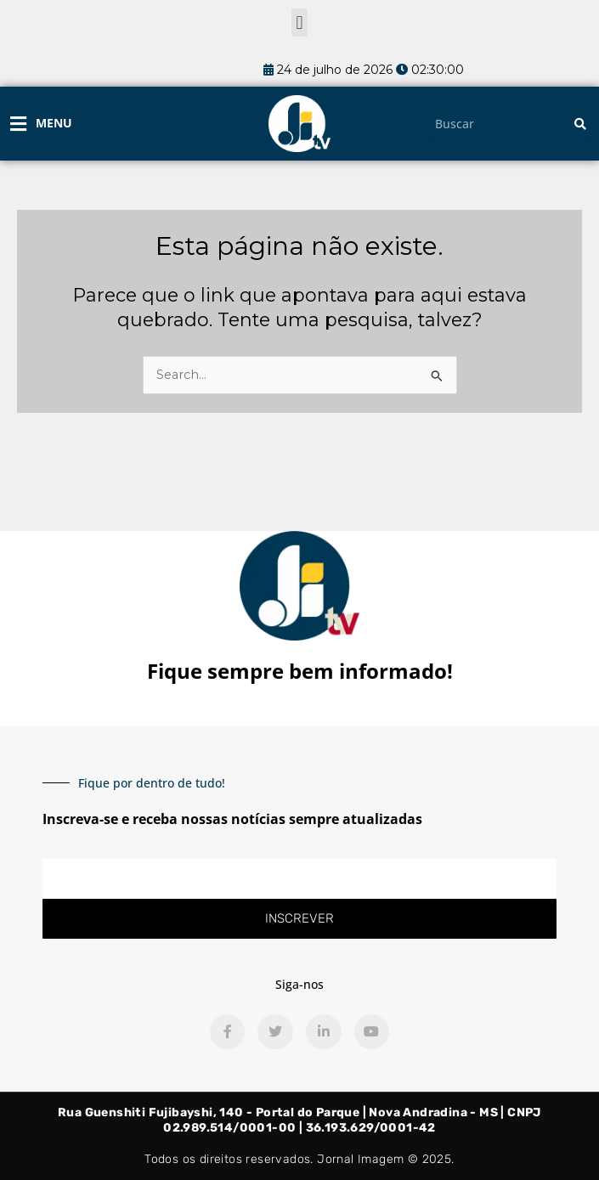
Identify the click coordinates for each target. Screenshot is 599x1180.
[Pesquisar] (580, 124)
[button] (299, 22)
